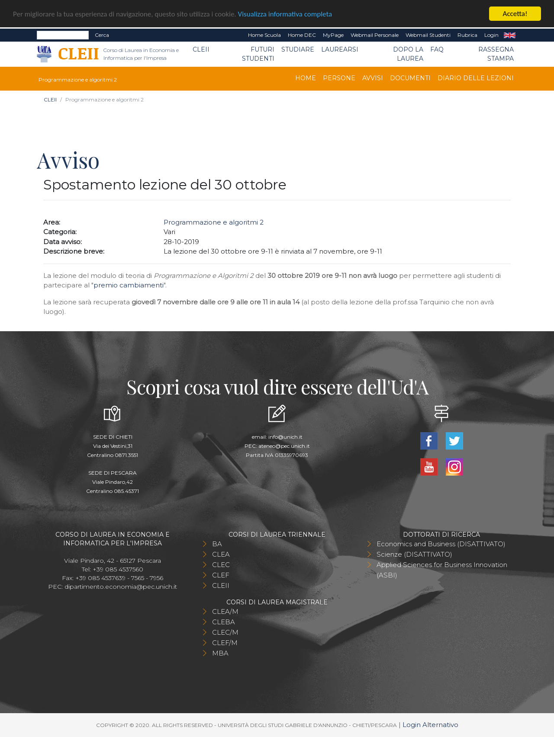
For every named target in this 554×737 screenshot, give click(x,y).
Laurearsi (339, 49)
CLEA (221, 554)
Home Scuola (264, 35)
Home (305, 78)
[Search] (63, 35)
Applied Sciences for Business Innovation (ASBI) (442, 570)
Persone (339, 78)
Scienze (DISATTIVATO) (414, 554)
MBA (220, 653)
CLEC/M (225, 632)
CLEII (201, 49)
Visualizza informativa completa (285, 13)
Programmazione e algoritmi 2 (214, 222)
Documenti (410, 78)
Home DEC (302, 35)
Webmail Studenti (428, 35)
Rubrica (467, 35)
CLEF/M (225, 643)
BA (217, 544)
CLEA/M (225, 611)
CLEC (221, 565)
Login (491, 35)
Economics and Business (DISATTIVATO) (441, 544)
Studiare (297, 49)
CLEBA (223, 622)
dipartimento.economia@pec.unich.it (120, 586)
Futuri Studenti (258, 54)
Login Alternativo (430, 725)
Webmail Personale (375, 35)
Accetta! (515, 13)
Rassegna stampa (496, 54)
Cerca (102, 35)
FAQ (437, 49)
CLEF (220, 575)
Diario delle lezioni (476, 78)
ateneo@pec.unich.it (284, 446)
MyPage (333, 35)
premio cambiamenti (128, 285)
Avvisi (372, 78)
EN (509, 35)
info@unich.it (285, 437)
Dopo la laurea (408, 54)
